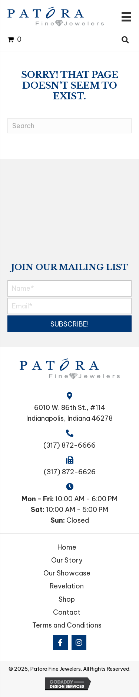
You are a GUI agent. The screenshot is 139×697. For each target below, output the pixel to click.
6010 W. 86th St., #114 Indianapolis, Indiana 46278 (69, 413)
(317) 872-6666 (69, 445)
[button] (69, 323)
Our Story (67, 560)
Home (66, 547)
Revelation (67, 586)
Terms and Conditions (67, 625)
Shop (67, 599)
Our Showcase (66, 573)
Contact (66, 612)
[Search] (69, 125)
